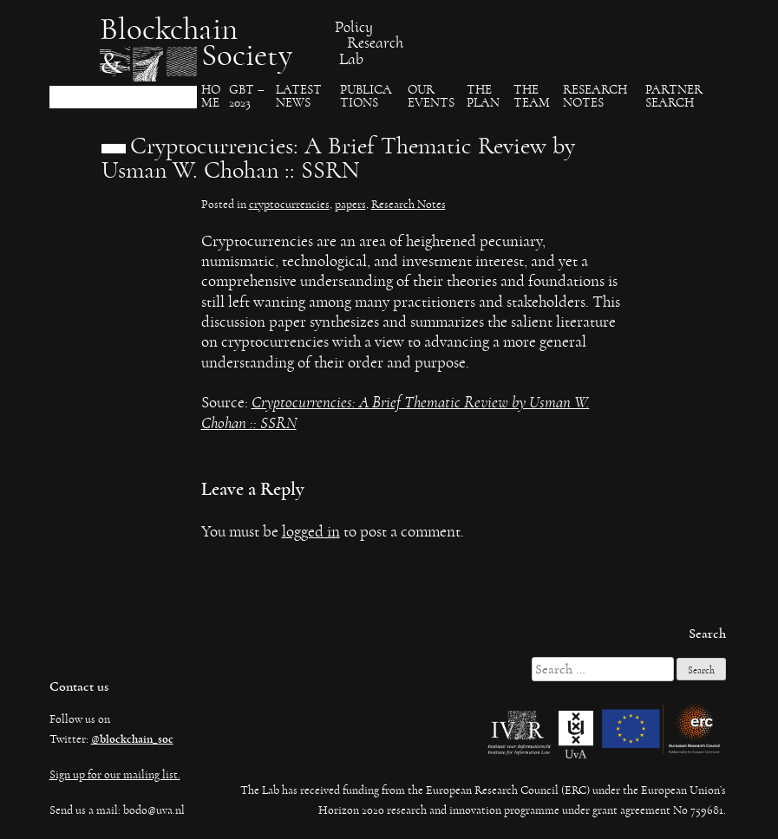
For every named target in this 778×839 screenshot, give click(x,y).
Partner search (674, 96)
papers (350, 204)
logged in (311, 532)
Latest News (299, 96)
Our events (431, 96)
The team (531, 96)
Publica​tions (366, 96)
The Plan (483, 96)
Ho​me (210, 96)
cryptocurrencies (289, 204)
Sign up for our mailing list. (114, 775)
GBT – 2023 (247, 96)
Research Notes (595, 96)
